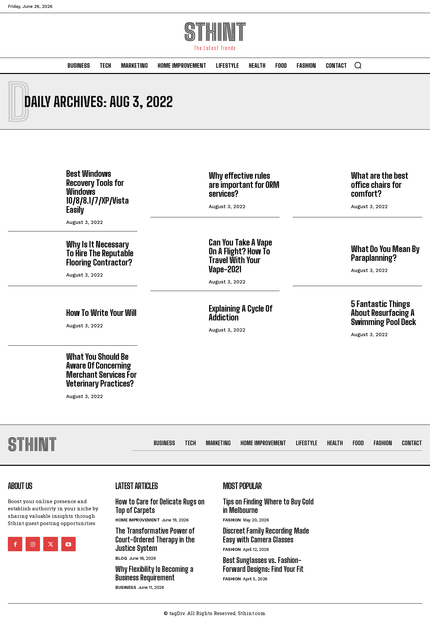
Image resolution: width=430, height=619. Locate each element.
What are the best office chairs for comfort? (379, 184)
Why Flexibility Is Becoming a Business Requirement (154, 569)
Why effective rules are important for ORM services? (243, 184)
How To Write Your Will (100, 310)
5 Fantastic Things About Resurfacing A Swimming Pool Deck (383, 309)
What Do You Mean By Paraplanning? (384, 252)
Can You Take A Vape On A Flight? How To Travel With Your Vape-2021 (244, 253)
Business (125, 583)
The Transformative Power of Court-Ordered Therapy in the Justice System (155, 536)
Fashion (232, 516)
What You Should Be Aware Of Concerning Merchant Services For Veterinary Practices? (101, 366)
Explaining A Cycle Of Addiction (240, 310)
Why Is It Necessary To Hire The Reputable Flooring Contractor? (101, 251)
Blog (121, 554)
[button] (358, 65)
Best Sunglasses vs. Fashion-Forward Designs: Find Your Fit (263, 561)
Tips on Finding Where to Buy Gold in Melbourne (268, 502)
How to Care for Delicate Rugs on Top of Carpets (160, 502)
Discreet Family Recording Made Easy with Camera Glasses (266, 531)
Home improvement (137, 516)
